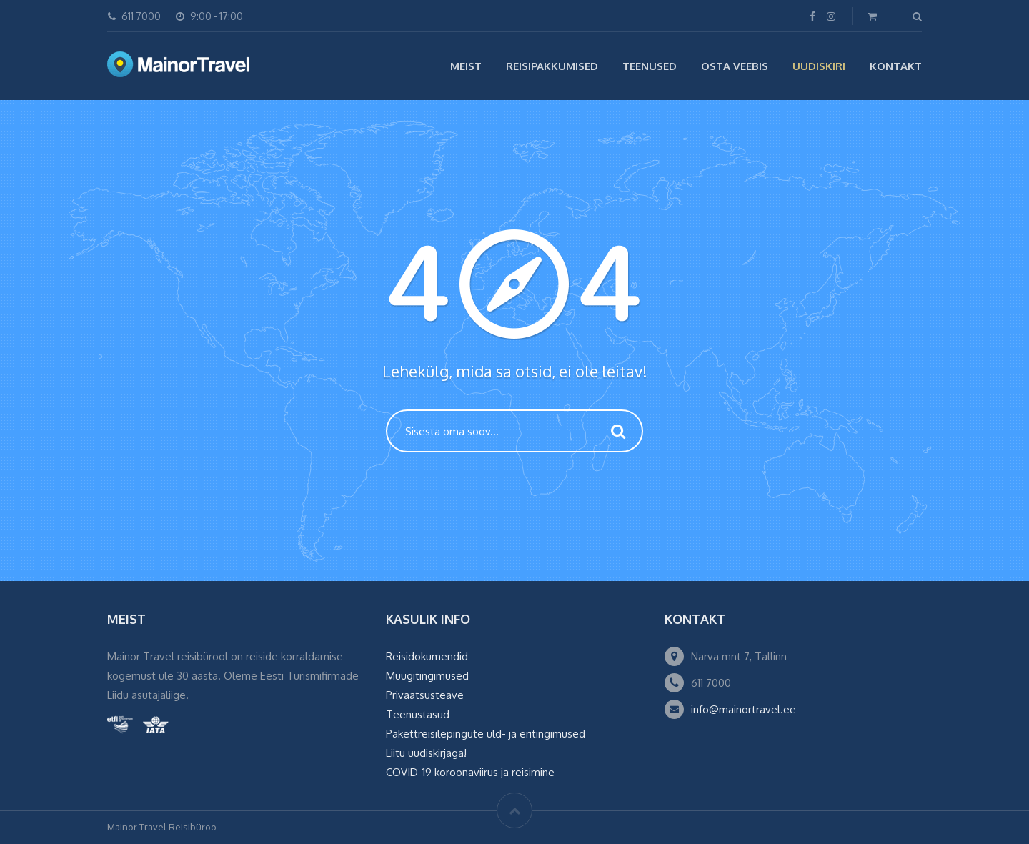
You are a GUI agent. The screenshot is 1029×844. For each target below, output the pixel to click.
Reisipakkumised (552, 66)
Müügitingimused (427, 675)
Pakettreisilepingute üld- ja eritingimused (485, 733)
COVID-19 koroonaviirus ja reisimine (470, 772)
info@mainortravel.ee (743, 709)
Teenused (649, 66)
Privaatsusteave (425, 695)
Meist (466, 66)
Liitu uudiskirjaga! (426, 753)
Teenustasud (417, 714)
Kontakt (896, 66)
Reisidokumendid (427, 656)
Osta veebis (734, 66)
